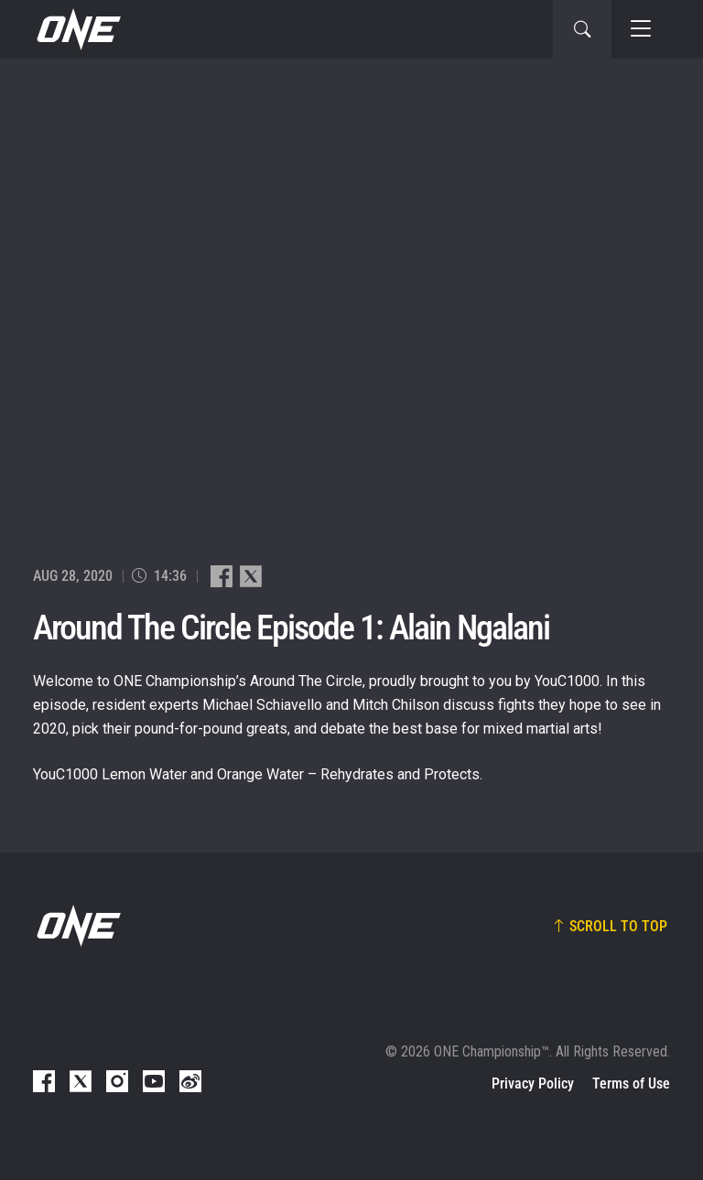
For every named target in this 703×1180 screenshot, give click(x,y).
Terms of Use (631, 1083)
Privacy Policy (533, 1083)
